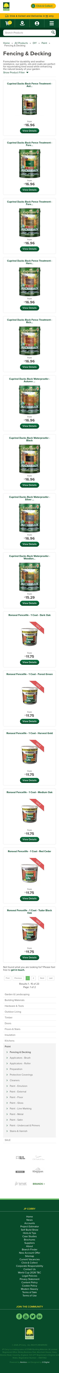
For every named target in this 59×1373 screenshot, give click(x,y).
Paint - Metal (16, 1114)
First (8, 978)
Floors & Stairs (12, 1029)
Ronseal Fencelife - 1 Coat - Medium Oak (30, 792)
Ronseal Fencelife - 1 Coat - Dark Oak (29, 615)
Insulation (10, 1035)
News (29, 1220)
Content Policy (29, 1282)
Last (51, 978)
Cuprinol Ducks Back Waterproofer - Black (29, 439)
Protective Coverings (21, 1074)
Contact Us (29, 1269)
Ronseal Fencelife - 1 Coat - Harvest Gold (29, 733)
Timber (8, 1017)
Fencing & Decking (20, 1052)
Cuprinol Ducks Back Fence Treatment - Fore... (29, 144)
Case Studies (29, 1236)
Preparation (16, 1069)
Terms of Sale (29, 1292)
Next (42, 978)
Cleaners (15, 1080)
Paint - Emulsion (18, 1086)
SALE (8, 1140)
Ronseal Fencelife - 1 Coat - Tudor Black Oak (29, 911)
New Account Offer (29, 1252)
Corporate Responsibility (29, 1266)
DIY (35, 43)
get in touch (17, 970)
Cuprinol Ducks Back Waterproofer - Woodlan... (29, 557)
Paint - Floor (16, 1097)
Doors (8, 1023)
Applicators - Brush (20, 1058)
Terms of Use (29, 1295)
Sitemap (29, 1256)
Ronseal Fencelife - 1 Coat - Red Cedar (29, 851)
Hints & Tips (29, 1233)
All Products (21, 43)
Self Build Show (29, 1229)
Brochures (29, 1239)
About (29, 1246)
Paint (44, 43)
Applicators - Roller (20, 1063)
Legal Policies (29, 1275)
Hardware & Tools (14, 1006)
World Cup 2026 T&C (29, 1272)
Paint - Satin (16, 1120)
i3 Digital (45, 1362)
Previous (18, 978)
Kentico (23, 1362)
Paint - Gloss (16, 1103)
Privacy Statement (29, 1279)
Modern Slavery (29, 1289)
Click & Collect (29, 1262)
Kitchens (9, 1040)
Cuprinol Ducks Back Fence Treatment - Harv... (29, 262)
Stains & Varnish (18, 1131)
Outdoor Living (13, 1011)
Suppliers (29, 1243)
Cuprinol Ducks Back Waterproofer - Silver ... (29, 498)
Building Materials (14, 1000)
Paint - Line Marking (20, 1108)
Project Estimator (29, 1226)
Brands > (39, 1183)
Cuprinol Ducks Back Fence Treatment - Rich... (29, 321)
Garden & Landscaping (17, 994)
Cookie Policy (29, 1285)
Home (6, 43)
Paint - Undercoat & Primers (25, 1125)
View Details (29, 130)
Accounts (29, 1223)
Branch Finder (29, 1249)
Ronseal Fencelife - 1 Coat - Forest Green (29, 674)
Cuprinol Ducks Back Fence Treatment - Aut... (29, 85)
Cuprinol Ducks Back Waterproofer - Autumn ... (29, 380)
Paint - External (18, 1091)
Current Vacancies (30, 1259)
